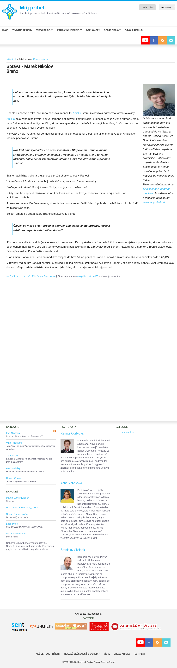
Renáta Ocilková (72, 433)
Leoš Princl (12, 523)
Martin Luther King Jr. (17, 497)
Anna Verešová (71, 483)
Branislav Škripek (73, 550)
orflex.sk (111, 662)
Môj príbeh (33, 7)
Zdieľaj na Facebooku (43, 276)
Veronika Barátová (16, 533)
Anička (11, 118)
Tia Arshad (12, 455)
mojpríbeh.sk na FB (87, 276)
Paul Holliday (13, 468)
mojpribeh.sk (128, 432)
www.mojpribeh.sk (154, 202)
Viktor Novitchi (14, 442)
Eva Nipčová (13, 433)
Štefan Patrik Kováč (17, 514)
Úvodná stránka (40, 59)
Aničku (77, 113)
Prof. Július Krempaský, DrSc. (22, 507)
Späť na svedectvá (20, 276)
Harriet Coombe (14, 478)
